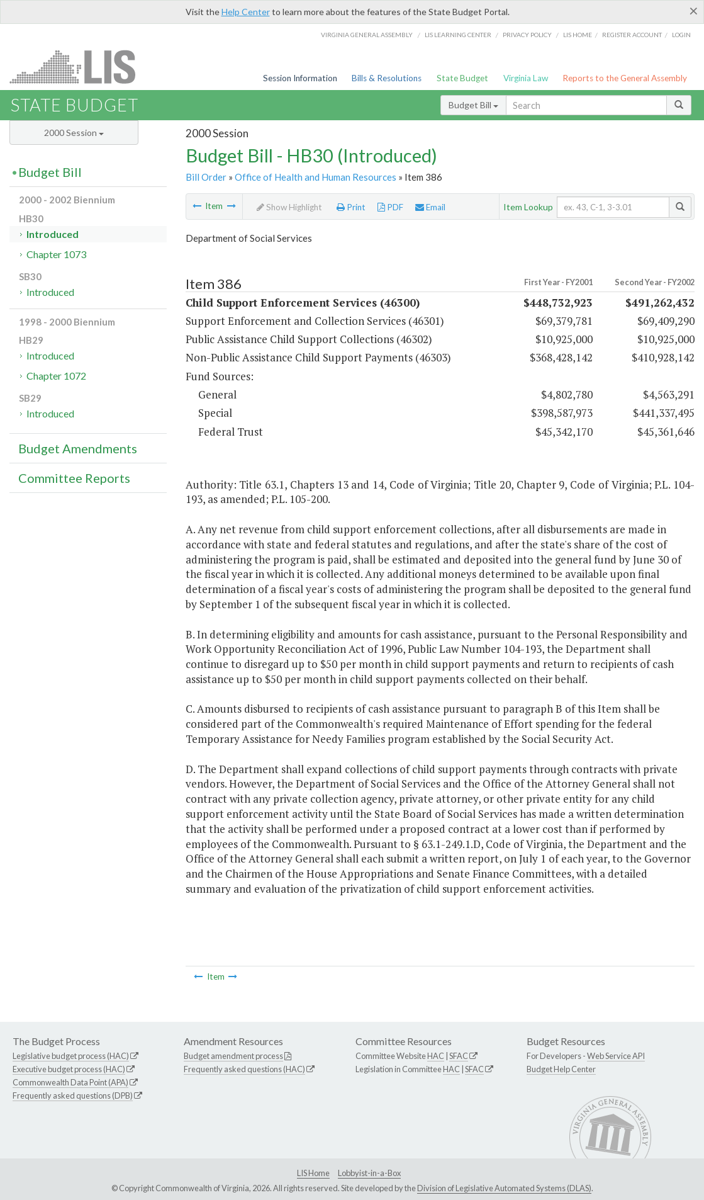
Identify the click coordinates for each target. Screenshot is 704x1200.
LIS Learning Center (458, 34)
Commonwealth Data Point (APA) (70, 1082)
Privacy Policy (527, 34)
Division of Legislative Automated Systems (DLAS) (504, 1188)
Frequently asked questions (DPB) (73, 1095)
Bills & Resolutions (387, 78)
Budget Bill (473, 104)
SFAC (458, 1056)
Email (430, 207)
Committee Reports (74, 477)
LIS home (577, 34)
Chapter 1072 (56, 376)
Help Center (245, 11)
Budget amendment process (233, 1056)
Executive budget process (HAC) (69, 1069)
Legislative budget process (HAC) (71, 1056)
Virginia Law (525, 78)
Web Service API (616, 1056)
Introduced (52, 234)
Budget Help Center (561, 1069)
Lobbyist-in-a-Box (369, 1173)
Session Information (300, 78)
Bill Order (206, 177)
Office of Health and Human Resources (315, 177)
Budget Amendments (77, 448)
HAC (435, 1056)
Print (351, 207)
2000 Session (74, 132)
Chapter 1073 (56, 254)
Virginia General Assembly (367, 34)
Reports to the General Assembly (624, 78)
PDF (390, 207)
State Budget (462, 78)
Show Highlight (289, 207)
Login (681, 34)
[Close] (693, 11)
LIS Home (313, 1173)
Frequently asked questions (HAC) (244, 1069)
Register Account (632, 34)
